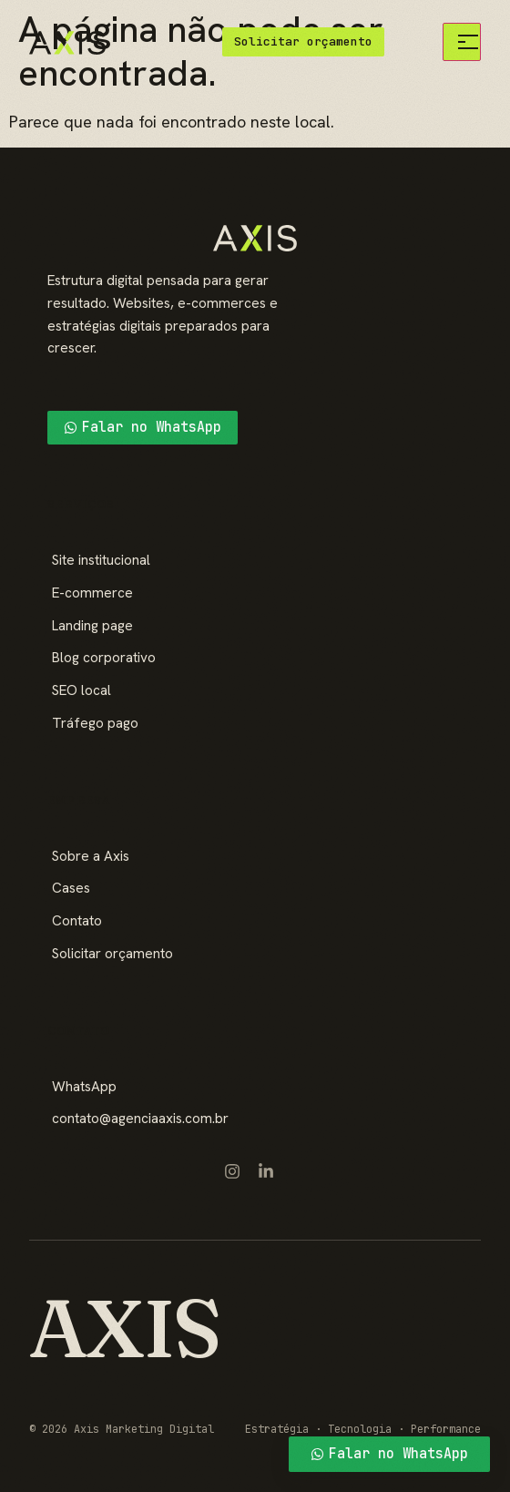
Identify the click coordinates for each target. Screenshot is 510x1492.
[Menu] (462, 42)
